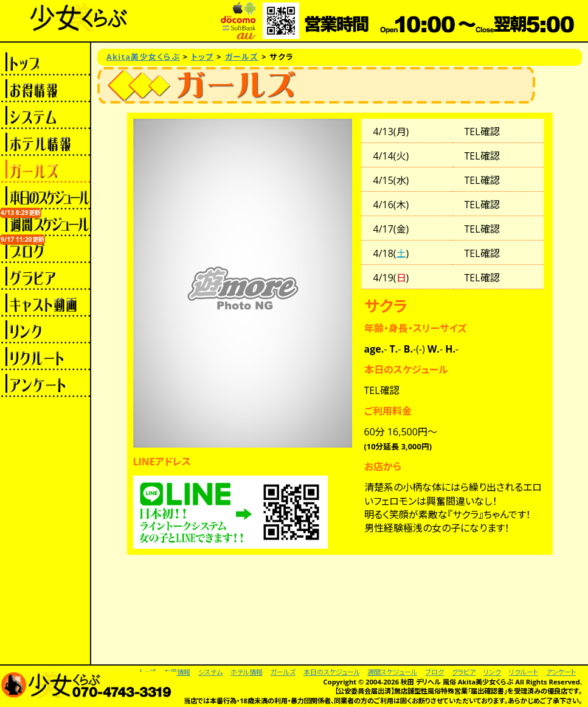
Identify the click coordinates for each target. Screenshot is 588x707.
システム (45, 115)
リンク (45, 330)
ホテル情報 (45, 142)
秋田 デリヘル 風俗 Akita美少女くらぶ (457, 681)
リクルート (45, 356)
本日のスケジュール (45, 196)
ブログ (45, 249)
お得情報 (45, 89)
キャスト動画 (45, 303)
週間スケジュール (45, 222)
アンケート (45, 383)
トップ (45, 62)
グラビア (45, 276)
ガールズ (45, 169)
